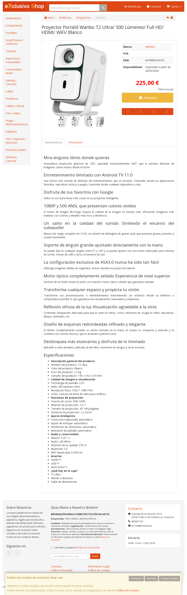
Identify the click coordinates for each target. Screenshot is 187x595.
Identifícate (132, 6)
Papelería (11, 131)
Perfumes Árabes (16, 150)
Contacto (153, 6)
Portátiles (11, 33)
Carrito (174, 6)
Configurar (136, 578)
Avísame (147, 97)
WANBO (150, 46)
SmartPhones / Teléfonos (14, 42)
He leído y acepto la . (77, 547)
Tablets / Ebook (15, 106)
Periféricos (12, 98)
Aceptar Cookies (169, 578)
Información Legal (98, 566)
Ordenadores (13, 18)
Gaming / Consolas (11, 82)
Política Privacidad (61, 570)
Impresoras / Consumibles (13, 60)
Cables (10, 91)
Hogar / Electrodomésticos (17, 122)
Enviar (95, 556)
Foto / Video (13, 113)
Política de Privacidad (88, 547)
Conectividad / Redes (14, 71)
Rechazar (151, 578)
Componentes (14, 25)
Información (75, 142)
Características (53, 142)
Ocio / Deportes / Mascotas (16, 140)
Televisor (11, 51)
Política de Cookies (128, 590)
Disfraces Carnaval (11, 159)
